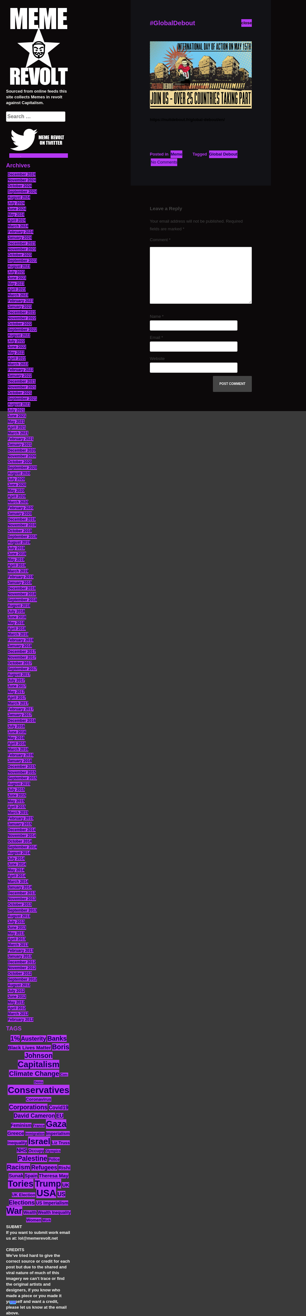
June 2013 (17, 927)
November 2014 (22, 835)
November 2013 (22, 899)
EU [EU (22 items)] (59, 1116)
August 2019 (19, 542)
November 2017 (22, 657)
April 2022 (17, 358)
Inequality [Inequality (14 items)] (17, 1142)
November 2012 (22, 968)
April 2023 (17, 289)
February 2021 (20, 439)
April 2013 (17, 939)
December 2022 (22, 312)
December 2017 (22, 651)
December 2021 (22, 381)
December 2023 (22, 243)
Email (156, 337)
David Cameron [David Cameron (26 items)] (34, 1116)
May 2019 (16, 559)
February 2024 (20, 232)
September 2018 (22, 600)
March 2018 (18, 634)
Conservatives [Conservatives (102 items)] (38, 1090)
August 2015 (19, 784)
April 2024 (17, 220)
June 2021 (17, 416)
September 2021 (22, 398)
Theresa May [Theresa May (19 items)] (54, 1175)
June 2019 (17, 554)
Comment (160, 239)
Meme (176, 154)
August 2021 (19, 404)
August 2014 (19, 853)
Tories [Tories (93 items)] (21, 1184)
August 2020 (19, 473)
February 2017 (20, 709)
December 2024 (22, 174)
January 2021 (20, 444)
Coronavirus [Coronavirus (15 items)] (38, 1099)
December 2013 (22, 893)
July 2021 (16, 410)
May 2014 (16, 870)
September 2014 (22, 847)
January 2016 (20, 761)
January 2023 (20, 306)
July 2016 (16, 726)
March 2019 (18, 571)
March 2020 (18, 502)
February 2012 (20, 1019)
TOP (13, 1302)
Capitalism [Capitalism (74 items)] (39, 1064)
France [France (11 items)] (39, 1126)
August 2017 (19, 674)
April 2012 (17, 1008)
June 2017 (17, 686)
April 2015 (17, 807)
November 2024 (22, 180)
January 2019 (20, 582)
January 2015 (20, 824)
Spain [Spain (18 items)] (31, 1175)
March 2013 (18, 945)
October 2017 (20, 663)
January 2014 (20, 887)
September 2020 (22, 467)
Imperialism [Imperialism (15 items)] (58, 1133)
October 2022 (20, 324)
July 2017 (16, 680)
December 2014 (22, 830)
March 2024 (18, 226)
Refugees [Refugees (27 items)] (44, 1167)
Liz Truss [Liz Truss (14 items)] (61, 1142)
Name (157, 316)
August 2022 (19, 335)
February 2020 (20, 508)
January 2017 (20, 715)
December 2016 (22, 720)
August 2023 (19, 266)
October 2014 (20, 841)
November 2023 (22, 249)
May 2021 (16, 421)
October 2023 (20, 255)
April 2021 (17, 427)
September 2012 (22, 979)
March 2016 (18, 749)
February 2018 (20, 640)
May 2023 (16, 283)
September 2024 (22, 191)
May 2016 (16, 738)
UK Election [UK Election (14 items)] (23, 1194)
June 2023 (17, 278)
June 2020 (17, 485)
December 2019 (22, 519)
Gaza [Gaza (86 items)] (56, 1124)
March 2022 (18, 364)
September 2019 (22, 536)
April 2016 (17, 743)
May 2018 (16, 623)
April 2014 (17, 876)
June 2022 (17, 347)
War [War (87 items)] (14, 1211)
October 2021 (20, 393)
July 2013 (16, 922)
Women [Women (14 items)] (33, 1220)
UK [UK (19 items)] (65, 1185)
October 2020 (20, 462)
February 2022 (20, 370)
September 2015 (22, 778)
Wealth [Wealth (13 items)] (29, 1212)
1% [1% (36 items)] (15, 1038)
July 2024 (16, 203)
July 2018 (16, 611)
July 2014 (16, 858)
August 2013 (19, 916)
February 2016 (20, 755)
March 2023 (18, 295)
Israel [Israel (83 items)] (39, 1141)
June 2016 (17, 732)
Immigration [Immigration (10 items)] (35, 1134)
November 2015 (22, 772)
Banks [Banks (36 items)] (57, 1038)
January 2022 (20, 375)
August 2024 (19, 197)
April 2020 (17, 496)
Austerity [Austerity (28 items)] (33, 1038)
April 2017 (17, 697)
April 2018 (17, 628)
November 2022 (22, 318)
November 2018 (22, 594)
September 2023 (22, 260)
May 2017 (16, 692)
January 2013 (20, 956)
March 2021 (18, 433)
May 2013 (16, 933)
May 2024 (16, 214)
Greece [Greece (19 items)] (15, 1133)
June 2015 (17, 795)
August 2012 (19, 985)
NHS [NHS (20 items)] (22, 1150)
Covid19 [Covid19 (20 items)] (58, 1107)
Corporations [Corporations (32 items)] (28, 1107)
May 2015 (16, 801)
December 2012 (22, 962)
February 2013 (20, 950)
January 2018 (20, 646)
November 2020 (22, 456)
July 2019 (16, 548)
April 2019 (17, 565)
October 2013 (20, 904)
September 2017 (22, 669)
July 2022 (16, 341)
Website (157, 358)
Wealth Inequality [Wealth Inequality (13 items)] (54, 1212)
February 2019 (20, 577)
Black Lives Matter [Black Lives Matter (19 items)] (29, 1047)
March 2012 (18, 1014)
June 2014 (17, 864)
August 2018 (19, 605)
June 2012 (17, 996)
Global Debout (223, 154)
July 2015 (16, 789)
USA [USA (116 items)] (46, 1193)
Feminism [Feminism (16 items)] (21, 1125)
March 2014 (18, 881)
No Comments (164, 162)
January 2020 (20, 513)
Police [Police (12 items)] (54, 1159)
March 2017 (18, 703)
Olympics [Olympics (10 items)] (53, 1151)
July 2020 (16, 479)
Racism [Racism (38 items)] (18, 1167)
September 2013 (22, 910)
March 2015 (18, 812)
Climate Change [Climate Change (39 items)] (34, 1073)
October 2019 (20, 531)
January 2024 (20, 237)
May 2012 (16, 1002)
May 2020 (16, 490)
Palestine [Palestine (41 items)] (32, 1158)
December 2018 (22, 588)
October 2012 (20, 973)
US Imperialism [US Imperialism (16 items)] (52, 1202)
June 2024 (17, 209)
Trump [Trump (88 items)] (48, 1184)
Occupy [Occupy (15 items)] (36, 1150)
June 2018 (17, 617)
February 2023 (20, 301)
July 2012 (16, 991)
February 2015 (20, 818)
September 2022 (22, 329)
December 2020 (22, 450)
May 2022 (16, 352)
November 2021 (22, 387)
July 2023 (16, 272)
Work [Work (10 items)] (46, 1220)
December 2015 (22, 766)
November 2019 (22, 525)
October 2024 (20, 186)
